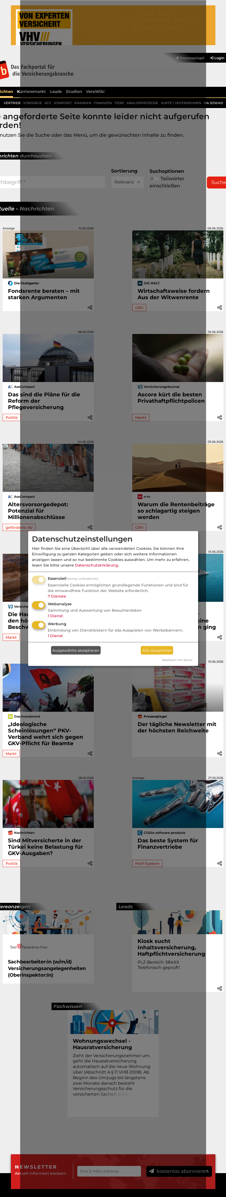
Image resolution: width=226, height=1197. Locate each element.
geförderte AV (19, 527)
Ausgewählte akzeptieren (75, 650)
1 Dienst (55, 615)
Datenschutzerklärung (96, 565)
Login (217, 58)
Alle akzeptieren (157, 650)
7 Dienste (57, 596)
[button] (219, 307)
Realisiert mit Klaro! (177, 660)
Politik (12, 417)
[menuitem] (214, 58)
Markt (11, 637)
